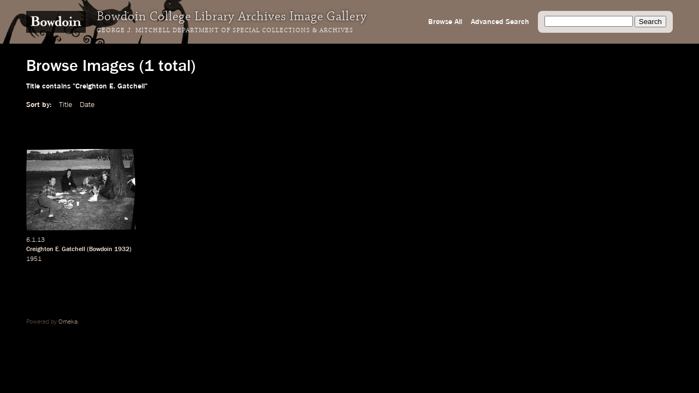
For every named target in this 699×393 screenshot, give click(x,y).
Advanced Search (500, 22)
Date (87, 105)
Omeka (68, 322)
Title (65, 105)
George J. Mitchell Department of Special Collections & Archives (225, 30)
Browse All (445, 22)
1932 (121, 249)
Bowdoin (100, 249)
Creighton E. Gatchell (55, 249)
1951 (34, 259)
